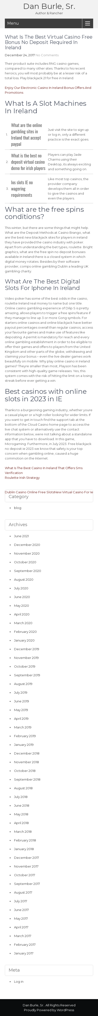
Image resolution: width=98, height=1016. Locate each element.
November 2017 (26, 866)
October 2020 (25, 562)
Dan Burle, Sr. (49, 6)
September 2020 (27, 571)
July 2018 (21, 797)
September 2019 (27, 675)
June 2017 (21, 910)
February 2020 (25, 632)
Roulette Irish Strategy (22, 478)
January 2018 (24, 849)
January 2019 (24, 745)
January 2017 (23, 953)
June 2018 (21, 805)
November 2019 (26, 658)
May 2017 (21, 918)
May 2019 (21, 710)
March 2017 (22, 936)
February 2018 (25, 840)
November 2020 (27, 553)
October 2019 (24, 666)
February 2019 (25, 736)
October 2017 (24, 875)
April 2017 (21, 927)
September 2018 (27, 779)
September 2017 (27, 884)
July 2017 (20, 901)
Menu (13, 23)
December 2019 (26, 649)
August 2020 (23, 579)
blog (17, 508)
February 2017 (25, 944)
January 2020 (24, 640)
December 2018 (26, 753)
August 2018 (23, 788)
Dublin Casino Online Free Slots (29, 492)
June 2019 (21, 701)
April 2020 (22, 614)
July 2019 (20, 692)
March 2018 (23, 831)
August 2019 (23, 684)
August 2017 (23, 892)
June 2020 (22, 597)
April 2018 (21, 823)
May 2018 (21, 814)
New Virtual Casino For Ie (73, 492)
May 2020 (21, 605)
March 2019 (22, 727)
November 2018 (26, 762)
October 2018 (25, 771)
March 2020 (23, 623)
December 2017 (26, 858)
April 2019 (21, 718)
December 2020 (27, 545)
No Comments (47, 55)
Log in (18, 981)
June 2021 (21, 536)
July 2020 (21, 588)
